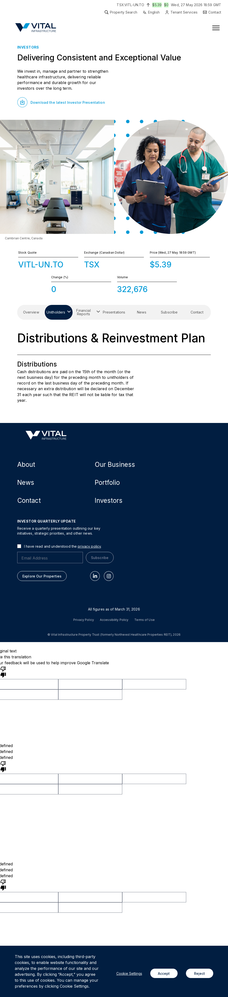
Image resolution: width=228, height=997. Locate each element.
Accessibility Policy (114, 619)
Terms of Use (144, 619)
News (25, 482)
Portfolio (107, 482)
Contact (29, 500)
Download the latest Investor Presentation (67, 102)
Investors (108, 500)
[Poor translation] (3, 672)
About (26, 464)
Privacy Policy (83, 619)
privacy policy (89, 546)
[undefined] (3, 766)
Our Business (115, 464)
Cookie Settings (129, 973)
